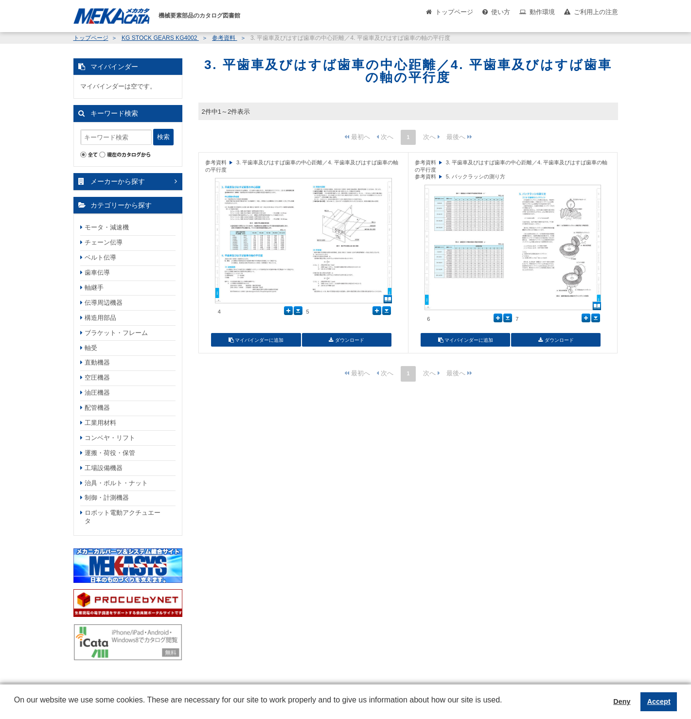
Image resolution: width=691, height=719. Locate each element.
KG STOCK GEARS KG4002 (160, 38)
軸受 (91, 347)
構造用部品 (100, 317)
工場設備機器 (104, 468)
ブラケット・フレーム (116, 332)
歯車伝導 (97, 272)
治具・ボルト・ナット (116, 483)
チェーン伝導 (104, 242)
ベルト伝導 (100, 257)
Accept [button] (659, 701)
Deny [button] (621, 701)
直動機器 (97, 362)
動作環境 (542, 12)
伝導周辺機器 (104, 302)
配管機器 (97, 407)
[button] (15, 707)
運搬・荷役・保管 (110, 452)
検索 (163, 136)
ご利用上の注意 (596, 12)
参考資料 (224, 38)
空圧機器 (97, 377)
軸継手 (94, 287)
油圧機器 (97, 392)
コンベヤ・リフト (110, 437)
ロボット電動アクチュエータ (122, 517)
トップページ (454, 12)
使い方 (500, 12)
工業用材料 (100, 422)
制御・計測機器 (107, 497)
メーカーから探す (117, 181)
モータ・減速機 (107, 227)
